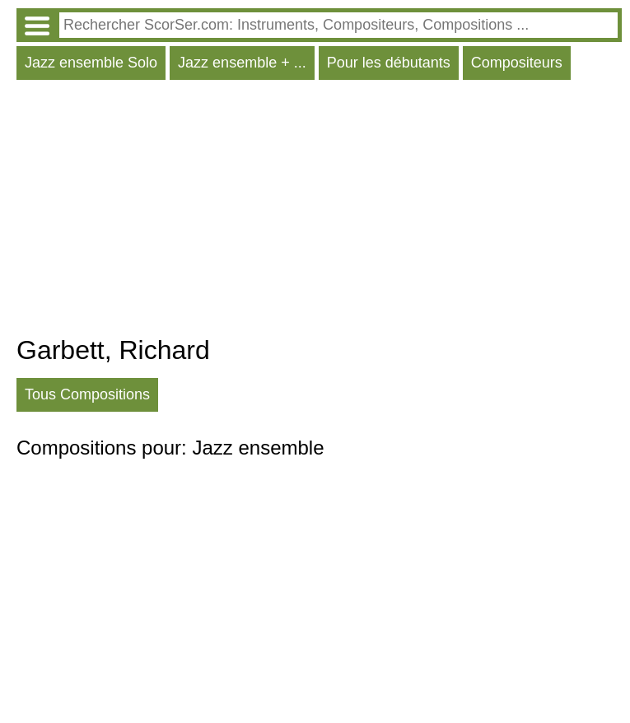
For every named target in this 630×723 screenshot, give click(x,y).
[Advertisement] (319, 211)
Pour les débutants (388, 62)
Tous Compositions (87, 394)
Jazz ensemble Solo (91, 62)
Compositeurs (516, 62)
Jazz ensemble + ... (242, 62)
